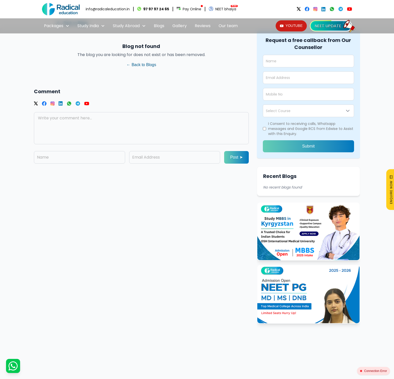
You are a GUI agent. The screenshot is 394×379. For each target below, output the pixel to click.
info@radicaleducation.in (108, 9)
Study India (91, 26)
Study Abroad (129, 26)
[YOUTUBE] (291, 25)
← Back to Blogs (141, 65)
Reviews (203, 26)
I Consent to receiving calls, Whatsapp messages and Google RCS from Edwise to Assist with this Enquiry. (310, 128)
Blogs (159, 26)
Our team (228, 26)
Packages (56, 26)
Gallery (179, 26)
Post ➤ (236, 157)
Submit (308, 146)
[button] (348, 111)
